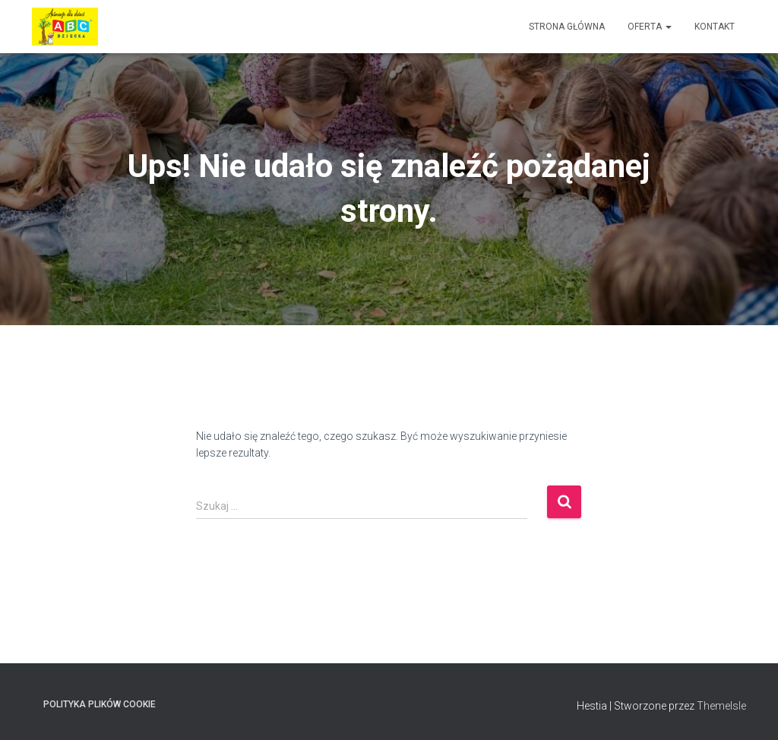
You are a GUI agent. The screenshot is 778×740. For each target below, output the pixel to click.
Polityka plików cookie (99, 704)
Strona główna (567, 26)
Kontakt (714, 26)
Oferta (650, 26)
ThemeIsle (721, 706)
